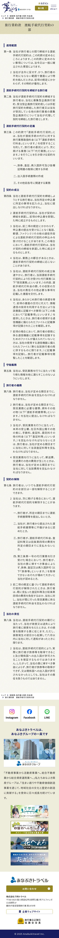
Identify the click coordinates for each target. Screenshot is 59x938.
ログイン (44, 3)
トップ (3, 16)
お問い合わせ (29, 888)
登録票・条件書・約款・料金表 (21, 16)
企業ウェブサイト (31, 911)
